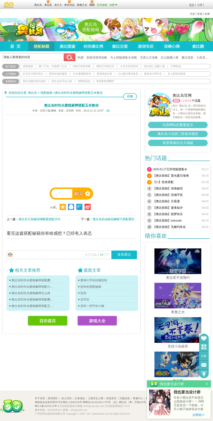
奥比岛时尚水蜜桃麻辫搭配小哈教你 (33, 286)
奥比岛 (28, 29)
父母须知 (80, 398)
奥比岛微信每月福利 (34, 81)
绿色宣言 (111, 398)
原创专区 (146, 46)
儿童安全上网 (95, 398)
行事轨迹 (176, 66)
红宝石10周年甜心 (33, 73)
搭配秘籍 (41, 46)
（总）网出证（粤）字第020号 (128, 402)
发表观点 (124, 254)
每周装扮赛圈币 (105, 81)
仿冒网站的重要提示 (178, 125)
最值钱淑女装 (104, 73)
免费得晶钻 (84, 81)
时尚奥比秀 (93, 46)
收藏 (207, 13)
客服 (199, 13)
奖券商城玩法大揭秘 (178, 143)
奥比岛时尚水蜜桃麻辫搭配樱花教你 (33, 280)
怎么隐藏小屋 (169, 57)
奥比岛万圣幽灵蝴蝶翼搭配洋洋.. (40, 219)
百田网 (24, 4)
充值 (192, 13)
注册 (199, 4)
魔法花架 (187, 57)
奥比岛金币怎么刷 (62, 81)
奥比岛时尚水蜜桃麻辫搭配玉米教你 (33, 306)
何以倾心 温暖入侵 (154, 66)
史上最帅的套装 (177, 73)
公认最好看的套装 (128, 73)
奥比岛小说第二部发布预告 (177, 134)
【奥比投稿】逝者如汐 (168, 207)
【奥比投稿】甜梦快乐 (168, 214)
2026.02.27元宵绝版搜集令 (170, 169)
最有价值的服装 (58, 73)
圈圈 (176, 101)
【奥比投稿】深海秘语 (168, 188)
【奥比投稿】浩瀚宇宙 (168, 195)
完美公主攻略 (149, 57)
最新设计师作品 (153, 73)
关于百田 (40, 398)
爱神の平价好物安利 (93, 280)
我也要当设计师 (187, 392)
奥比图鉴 (67, 46)
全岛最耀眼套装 (82, 73)
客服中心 (138, 398)
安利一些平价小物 (92, 306)
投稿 (130, 96)
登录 (191, 4)
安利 (83, 293)
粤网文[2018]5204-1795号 (97, 402)
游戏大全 (97, 321)
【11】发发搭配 (163, 182)
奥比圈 (198, 46)
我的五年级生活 (105, 66)
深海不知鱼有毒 (82, 66)
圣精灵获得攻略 (96, 57)
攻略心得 (172, 46)
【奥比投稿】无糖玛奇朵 (169, 227)
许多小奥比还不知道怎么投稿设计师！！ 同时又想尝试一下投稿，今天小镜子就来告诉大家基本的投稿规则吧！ (189, 403)
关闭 (207, 384)
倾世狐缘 (28, 66)
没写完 (84, 299)
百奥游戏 (8, 4)
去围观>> (198, 415)
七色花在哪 (203, 57)
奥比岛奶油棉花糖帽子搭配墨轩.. (114, 219)
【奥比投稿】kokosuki (167, 220)
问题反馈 (204, 365)
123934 (186, 100)
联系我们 (53, 398)
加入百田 (66, 398)
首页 (15, 46)
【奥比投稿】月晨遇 (166, 201)
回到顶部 (204, 374)
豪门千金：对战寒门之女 (53, 66)
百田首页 (47, 321)
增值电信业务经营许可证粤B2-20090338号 (58, 402)
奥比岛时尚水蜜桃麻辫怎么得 (31, 293)
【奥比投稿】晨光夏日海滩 (171, 175)
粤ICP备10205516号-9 (47, 406)
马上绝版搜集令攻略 (123, 57)
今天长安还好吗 (129, 66)
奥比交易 (119, 46)
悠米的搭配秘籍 (90, 286)
